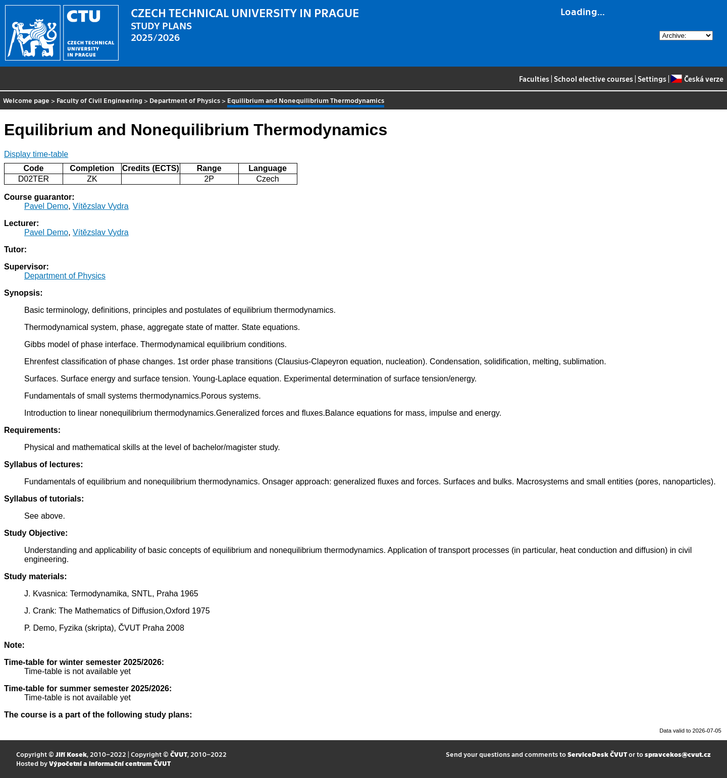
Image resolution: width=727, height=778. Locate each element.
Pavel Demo (46, 206)
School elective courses (593, 78)
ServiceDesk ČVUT (597, 754)
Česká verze (697, 78)
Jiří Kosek (71, 754)
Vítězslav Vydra (101, 206)
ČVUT (178, 754)
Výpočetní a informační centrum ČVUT (110, 763)
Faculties (534, 78)
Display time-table (36, 154)
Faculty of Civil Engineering (99, 100)
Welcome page (26, 100)
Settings (652, 78)
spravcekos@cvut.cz (678, 754)
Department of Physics (184, 100)
